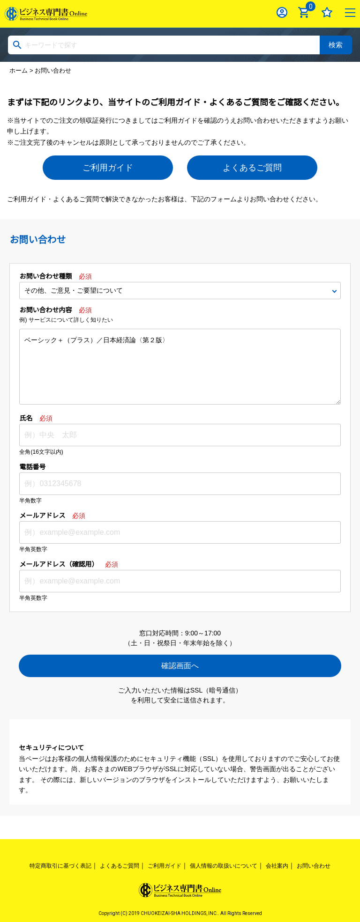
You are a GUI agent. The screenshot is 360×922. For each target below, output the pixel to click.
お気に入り (327, 12)
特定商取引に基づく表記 (60, 866)
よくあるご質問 (252, 167)
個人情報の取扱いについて (223, 866)
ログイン (282, 12)
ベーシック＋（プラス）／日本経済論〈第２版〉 (179, 367)
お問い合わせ (313, 866)
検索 (336, 45)
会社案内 (277, 866)
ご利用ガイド (107, 167)
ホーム (18, 70)
